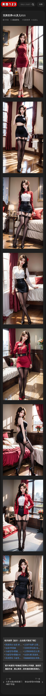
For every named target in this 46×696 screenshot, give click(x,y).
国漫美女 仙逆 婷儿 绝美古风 (17, 645)
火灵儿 (35, 20)
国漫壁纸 (15, 20)
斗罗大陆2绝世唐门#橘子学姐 (12, 681)
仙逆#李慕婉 (10, 648)
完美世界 (26, 20)
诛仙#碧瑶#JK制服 (33, 680)
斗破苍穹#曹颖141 (13, 655)
